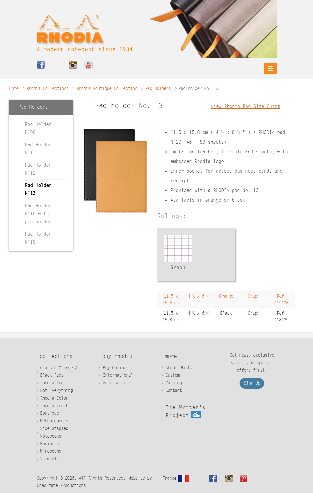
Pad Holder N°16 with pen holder (38, 213)
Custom (172, 375)
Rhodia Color (54, 398)
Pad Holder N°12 (38, 169)
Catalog (173, 383)
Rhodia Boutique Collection (106, 88)
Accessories (115, 383)
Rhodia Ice (51, 383)
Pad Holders (158, 88)
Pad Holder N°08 (38, 128)
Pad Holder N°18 (38, 238)
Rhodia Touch (54, 406)
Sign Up (252, 383)
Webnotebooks (54, 421)
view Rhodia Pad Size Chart (245, 106)
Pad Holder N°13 (38, 189)
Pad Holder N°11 (38, 148)
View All (49, 459)
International (118, 375)
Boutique (49, 413)
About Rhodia (179, 368)
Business (49, 444)
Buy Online (114, 368)
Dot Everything (56, 390)
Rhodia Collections (47, 88)
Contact (173, 390)
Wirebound (50, 451)
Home (13, 88)
